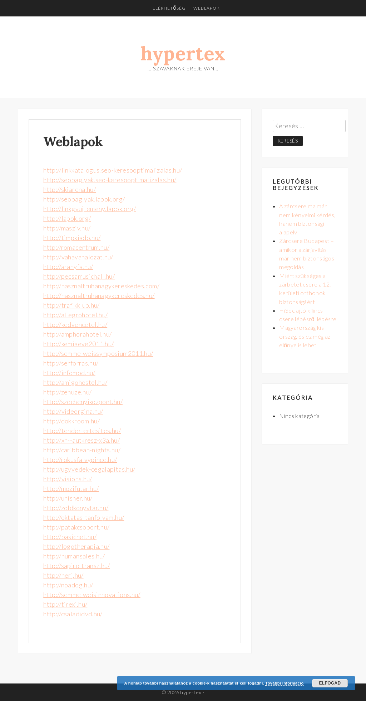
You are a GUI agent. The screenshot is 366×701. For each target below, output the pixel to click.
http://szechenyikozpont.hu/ (83, 402)
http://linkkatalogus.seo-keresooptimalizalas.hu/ (112, 170)
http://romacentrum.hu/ (76, 247)
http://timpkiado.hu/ (71, 238)
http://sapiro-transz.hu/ (76, 566)
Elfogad (330, 683)
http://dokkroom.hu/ (71, 421)
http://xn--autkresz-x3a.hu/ (81, 440)
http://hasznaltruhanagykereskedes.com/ (101, 286)
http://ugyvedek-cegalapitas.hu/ (89, 469)
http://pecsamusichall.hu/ (79, 276)
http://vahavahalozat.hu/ (78, 257)
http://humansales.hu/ (74, 556)
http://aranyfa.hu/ (68, 266)
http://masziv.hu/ (66, 228)
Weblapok (206, 8)
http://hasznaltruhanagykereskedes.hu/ (98, 295)
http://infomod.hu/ (69, 373)
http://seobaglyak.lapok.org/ (84, 199)
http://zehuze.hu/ (67, 392)
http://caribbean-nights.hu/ (81, 450)
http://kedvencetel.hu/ (75, 324)
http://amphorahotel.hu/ (77, 334)
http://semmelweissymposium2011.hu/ (98, 353)
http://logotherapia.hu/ (76, 546)
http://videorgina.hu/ (73, 411)
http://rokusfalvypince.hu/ (80, 459)
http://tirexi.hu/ (65, 604)
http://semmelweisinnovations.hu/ (91, 594)
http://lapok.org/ (67, 218)
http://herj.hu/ (63, 575)
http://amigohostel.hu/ (75, 382)
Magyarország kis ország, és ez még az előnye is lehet (304, 336)
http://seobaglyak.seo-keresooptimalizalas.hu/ (109, 180)
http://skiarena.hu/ (69, 189)
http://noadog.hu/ (68, 585)
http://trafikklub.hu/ (71, 305)
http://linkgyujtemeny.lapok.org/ (89, 209)
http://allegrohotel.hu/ (75, 315)
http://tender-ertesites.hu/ (82, 430)
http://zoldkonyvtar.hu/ (75, 508)
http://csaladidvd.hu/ (73, 614)
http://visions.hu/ (67, 479)
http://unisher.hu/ (67, 498)
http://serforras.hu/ (70, 363)
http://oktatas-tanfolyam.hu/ (83, 517)
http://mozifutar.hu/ (71, 488)
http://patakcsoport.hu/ (76, 527)
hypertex (183, 53)
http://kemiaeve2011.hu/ (78, 344)
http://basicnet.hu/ (70, 537)
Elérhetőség (169, 8)
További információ (284, 683)
